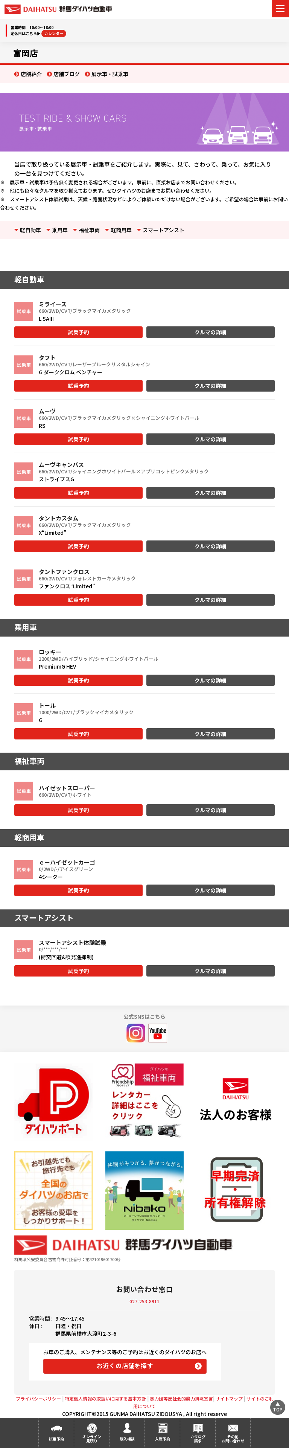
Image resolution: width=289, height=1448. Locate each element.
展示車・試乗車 (109, 74)
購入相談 (127, 1439)
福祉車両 (89, 230)
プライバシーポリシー (38, 1398)
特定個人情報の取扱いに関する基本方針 (105, 1398)
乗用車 (60, 230)
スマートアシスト (163, 230)
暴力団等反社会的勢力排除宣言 (181, 1398)
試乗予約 (78, 332)
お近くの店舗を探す (125, 1365)
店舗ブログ (66, 74)
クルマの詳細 (210, 332)
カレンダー (53, 33)
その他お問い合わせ (233, 1438)
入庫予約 (162, 1439)
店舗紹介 (31, 74)
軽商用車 (121, 230)
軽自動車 (30, 230)
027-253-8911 (144, 1301)
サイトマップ (229, 1398)
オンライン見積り (91, 1438)
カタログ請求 (197, 1438)
